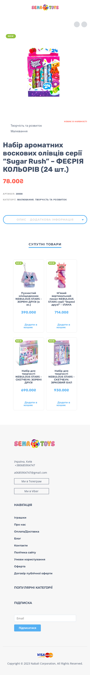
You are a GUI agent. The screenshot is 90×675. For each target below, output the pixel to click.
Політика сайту (25, 552)
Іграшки (20, 517)
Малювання (19, 131)
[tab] (21, 219)
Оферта (19, 566)
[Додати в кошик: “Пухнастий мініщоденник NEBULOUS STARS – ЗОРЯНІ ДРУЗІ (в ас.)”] (28, 326)
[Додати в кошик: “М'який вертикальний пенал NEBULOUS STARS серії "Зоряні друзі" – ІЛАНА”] (61, 326)
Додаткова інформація (52, 219)
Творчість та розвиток (26, 125)
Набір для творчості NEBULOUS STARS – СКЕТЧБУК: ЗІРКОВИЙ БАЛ (61, 376)
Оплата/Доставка (26, 531)
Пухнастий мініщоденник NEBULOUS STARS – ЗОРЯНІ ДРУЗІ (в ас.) (28, 298)
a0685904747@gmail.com (30, 472)
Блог (17, 538)
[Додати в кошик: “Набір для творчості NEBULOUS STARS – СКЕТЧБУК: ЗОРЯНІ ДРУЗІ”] (28, 404)
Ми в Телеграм (31, 481)
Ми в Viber (31, 491)
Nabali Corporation (43, 663)
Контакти (21, 545)
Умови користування (29, 559)
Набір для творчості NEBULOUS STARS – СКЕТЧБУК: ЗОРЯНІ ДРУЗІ (28, 376)
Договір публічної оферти (33, 573)
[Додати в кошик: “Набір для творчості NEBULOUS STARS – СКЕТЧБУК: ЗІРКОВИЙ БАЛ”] (61, 404)
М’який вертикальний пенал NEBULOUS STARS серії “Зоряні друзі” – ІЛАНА (61, 298)
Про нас (20, 524)
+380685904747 (25, 465)
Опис (21, 219)
